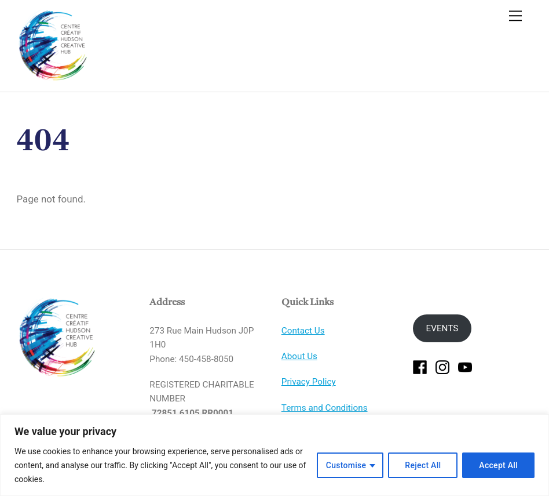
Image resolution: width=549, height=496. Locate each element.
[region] (274, 455)
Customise (346, 465)
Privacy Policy (308, 381)
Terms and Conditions (324, 408)
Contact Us (303, 330)
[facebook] (420, 366)
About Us (299, 356)
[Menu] (515, 15)
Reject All (423, 465)
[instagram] (442, 366)
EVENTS (442, 328)
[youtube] (465, 366)
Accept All (498, 465)
